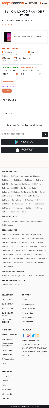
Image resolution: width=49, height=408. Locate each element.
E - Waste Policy (8, 358)
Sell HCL (25, 232)
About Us (25, 295)
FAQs (4, 385)
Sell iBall (41, 232)
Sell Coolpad (7, 169)
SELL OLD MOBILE (9, 160)
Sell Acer (16, 224)
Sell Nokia (6, 189)
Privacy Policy (7, 349)
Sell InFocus (38, 173)
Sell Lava (5, 181)
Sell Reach (42, 244)
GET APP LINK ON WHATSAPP (10, 131)
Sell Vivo (5, 201)
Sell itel (24, 177)
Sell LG (36, 181)
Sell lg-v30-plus (8, 25)
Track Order (6, 389)
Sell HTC (5, 173)
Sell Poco (30, 193)
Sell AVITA (26, 228)
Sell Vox (18, 257)
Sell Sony (30, 197)
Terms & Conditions (6, 332)
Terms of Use (7, 337)
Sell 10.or (5, 164)
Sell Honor (42, 169)
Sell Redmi (6, 197)
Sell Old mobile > (16, 21)
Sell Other (5, 193)
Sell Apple (15, 164)
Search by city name (9, 87)
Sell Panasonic (18, 193)
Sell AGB (25, 224)
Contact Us (6, 376)
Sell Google (31, 169)
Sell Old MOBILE (8, 295)
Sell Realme (41, 193)
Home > (4, 21)
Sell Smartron (7, 253)
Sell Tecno (41, 197)
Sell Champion (38, 228)
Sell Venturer (7, 257)
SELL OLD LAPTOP (10, 219)
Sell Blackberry (37, 164)
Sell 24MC (6, 224)
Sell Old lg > (28, 21)
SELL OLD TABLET (9, 206)
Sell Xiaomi (15, 201)
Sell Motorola (34, 185)
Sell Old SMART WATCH (8, 309)
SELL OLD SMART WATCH (13, 262)
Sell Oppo (40, 189)
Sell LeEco (15, 181)
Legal (4, 363)
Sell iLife (15, 211)
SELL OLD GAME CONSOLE (13, 275)
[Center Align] (45, 135)
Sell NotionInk (7, 244)
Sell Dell (5, 232)
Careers (5, 380)
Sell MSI (40, 240)
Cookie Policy (7, 354)
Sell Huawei (15, 173)
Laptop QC (6, 398)
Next (7, 91)
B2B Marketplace (28, 299)
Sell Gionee (19, 169)
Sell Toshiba (30, 253)
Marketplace (28, 3)
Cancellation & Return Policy (8, 343)
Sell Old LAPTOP (8, 304)
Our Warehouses (28, 313)
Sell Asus (25, 164)
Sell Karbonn (34, 177)
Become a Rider (28, 308)
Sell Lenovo (26, 181)
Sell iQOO (15, 177)
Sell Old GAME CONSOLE (7, 316)
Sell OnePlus (29, 189)
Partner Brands (27, 317)
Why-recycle (7, 394)
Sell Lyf (44, 181)
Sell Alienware (36, 224)
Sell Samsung (18, 197)
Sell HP (33, 232)
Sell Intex (5, 177)
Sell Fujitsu (15, 232)
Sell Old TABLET (8, 299)
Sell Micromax (7, 185)
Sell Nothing (17, 189)
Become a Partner (29, 304)
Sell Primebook (21, 244)
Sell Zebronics (40, 257)
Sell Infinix (27, 173)
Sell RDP (33, 244)
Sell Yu (25, 201)
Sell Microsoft (21, 185)
